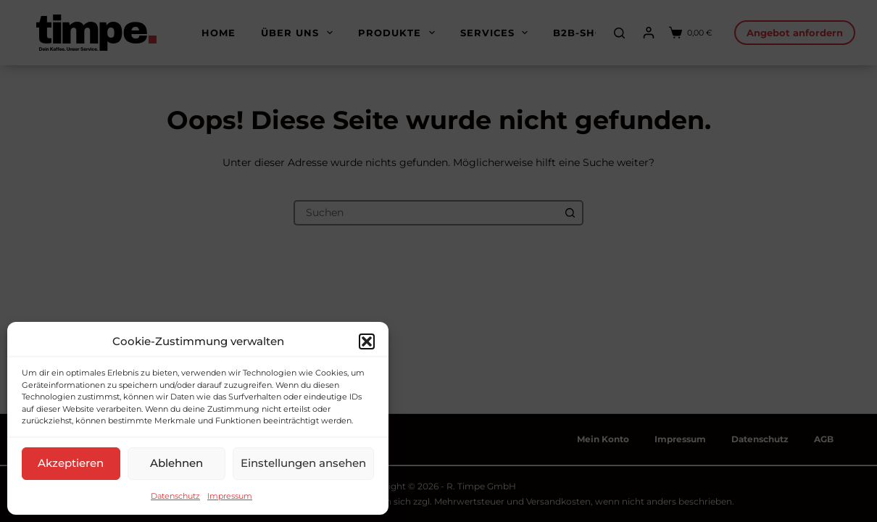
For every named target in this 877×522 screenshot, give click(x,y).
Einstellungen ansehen (303, 463)
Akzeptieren (71, 463)
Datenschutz (175, 496)
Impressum (229, 496)
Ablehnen (176, 463)
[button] (366, 341)
